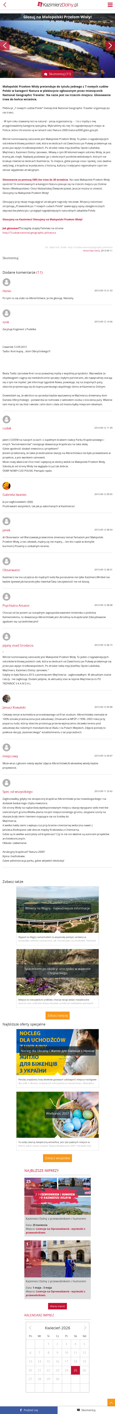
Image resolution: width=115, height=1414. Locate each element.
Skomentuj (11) (60, 74)
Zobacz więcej (57, 1015)
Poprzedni (4, 45)
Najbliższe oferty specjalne (24, 1024)
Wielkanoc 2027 (57, 1113)
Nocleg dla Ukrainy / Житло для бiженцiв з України (57, 1051)
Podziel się (31, 1410)
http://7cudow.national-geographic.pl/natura (29, 232)
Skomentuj (88, 1410)
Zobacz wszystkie (57, 1158)
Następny (110, 45)
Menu (110, 4)
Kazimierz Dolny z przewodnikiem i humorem (56, 1218)
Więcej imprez (57, 1306)
